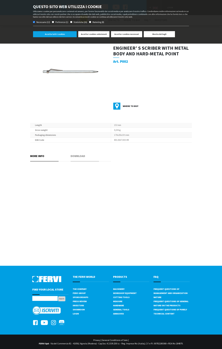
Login (76, 313)
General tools (121, 309)
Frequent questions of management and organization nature (171, 293)
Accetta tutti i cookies (55, 34)
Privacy (96, 340)
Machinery (118, 289)
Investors (78, 305)
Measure (117, 301)
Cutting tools (121, 297)
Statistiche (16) (80, 22)
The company (79, 289)
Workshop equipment (125, 293)
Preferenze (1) (61, 22)
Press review (80, 301)
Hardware (118, 305)
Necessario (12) (43, 22)
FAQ (156, 276)
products (120, 276)
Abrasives (118, 313)
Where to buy (130, 106)
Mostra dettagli (159, 34)
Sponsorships (80, 297)
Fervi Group (79, 293)
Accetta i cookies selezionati (94, 34)
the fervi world (84, 276)
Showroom (79, 309)
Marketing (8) (98, 22)
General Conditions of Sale (115, 340)
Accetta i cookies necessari (126, 34)
